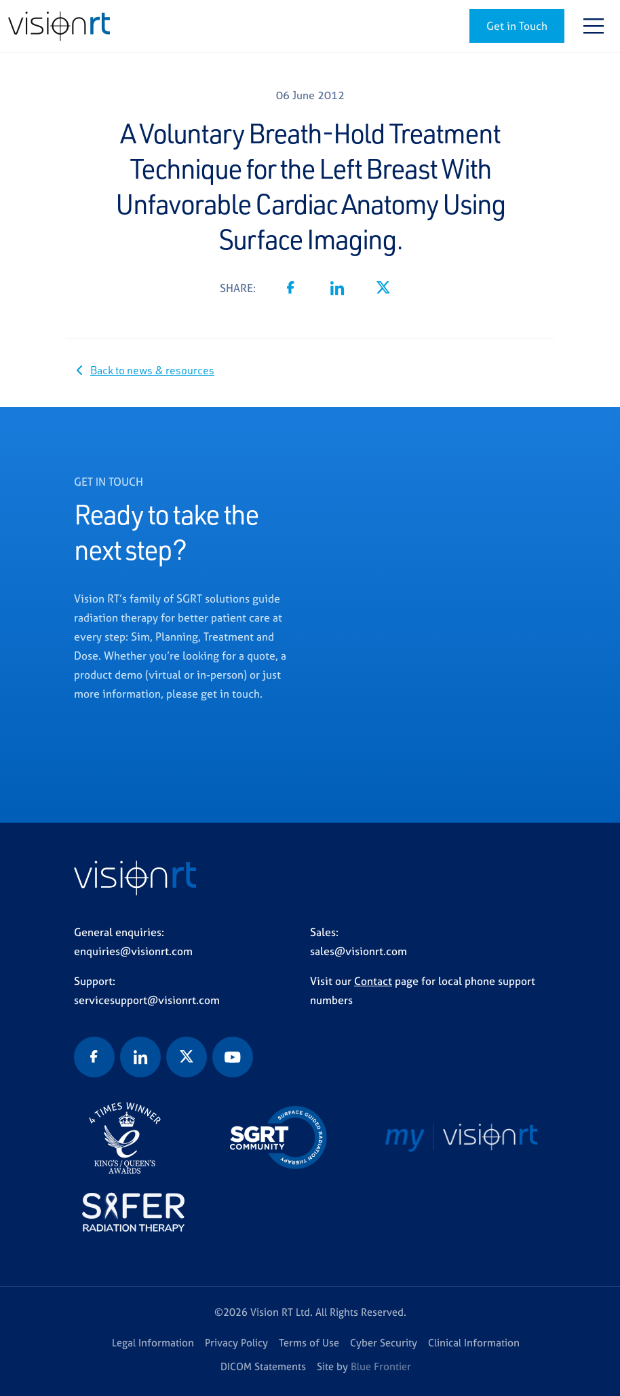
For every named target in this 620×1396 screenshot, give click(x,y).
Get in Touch (516, 26)
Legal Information (153, 1342)
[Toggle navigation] (593, 26)
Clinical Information (474, 1342)
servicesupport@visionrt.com (147, 1000)
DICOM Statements (263, 1366)
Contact (373, 981)
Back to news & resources (152, 370)
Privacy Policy (236, 1342)
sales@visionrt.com (358, 951)
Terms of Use (309, 1342)
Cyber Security (383, 1342)
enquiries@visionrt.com (133, 951)
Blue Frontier (381, 1366)
